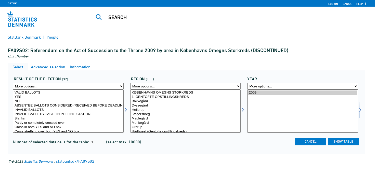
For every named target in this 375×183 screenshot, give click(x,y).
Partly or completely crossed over (68, 123)
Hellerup (185, 110)
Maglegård (185, 118)
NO (68, 101)
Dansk (347, 4)
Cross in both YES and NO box (68, 127)
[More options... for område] (185, 86)
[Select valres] (68, 111)
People (52, 37)
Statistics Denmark (38, 161)
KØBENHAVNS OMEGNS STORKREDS (185, 92)
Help (359, 4)
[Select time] (302, 111)
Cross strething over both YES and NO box (68, 131)
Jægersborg (185, 114)
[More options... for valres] (68, 86)
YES (68, 97)
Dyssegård (185, 105)
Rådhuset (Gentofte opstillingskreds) (185, 131)
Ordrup (185, 127)
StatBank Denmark (24, 37)
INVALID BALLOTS (68, 110)
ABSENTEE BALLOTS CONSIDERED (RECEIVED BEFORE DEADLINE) (68, 105)
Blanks (68, 118)
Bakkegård (185, 101)
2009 (302, 92)
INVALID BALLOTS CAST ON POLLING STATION (68, 114)
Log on (333, 4)
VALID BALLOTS (68, 92)
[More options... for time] (302, 86)
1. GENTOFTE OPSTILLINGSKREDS (185, 97)
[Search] (221, 17)
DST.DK (12, 3)
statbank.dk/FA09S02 (75, 161)
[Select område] (185, 111)
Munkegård (185, 123)
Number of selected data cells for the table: (51, 142)
